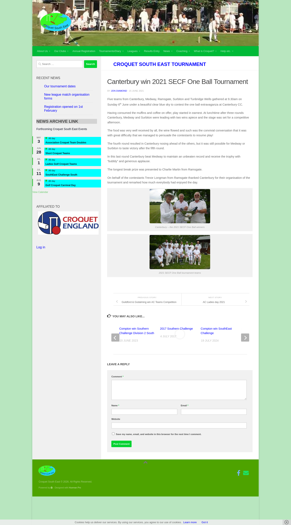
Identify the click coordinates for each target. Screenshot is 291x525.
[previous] (115, 337)
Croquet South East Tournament (159, 64)
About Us (42, 51)
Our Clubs (60, 51)
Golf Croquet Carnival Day (60, 185)
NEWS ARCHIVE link (57, 121)
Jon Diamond (119, 91)
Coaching (182, 51)
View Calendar (40, 192)
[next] (245, 337)
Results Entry (152, 51)
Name (115, 405)
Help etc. (225, 51)
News (166, 51)
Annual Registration (83, 51)
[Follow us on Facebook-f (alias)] (238, 473)
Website (115, 419)
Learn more (190, 522)
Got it (204, 522)
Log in (40, 247)
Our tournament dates (60, 86)
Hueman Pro (75, 487)
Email (185, 405)
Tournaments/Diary (110, 51)
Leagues (133, 51)
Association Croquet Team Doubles (65, 142)
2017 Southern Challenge (176, 328)
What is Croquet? (204, 51)
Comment (117, 376)
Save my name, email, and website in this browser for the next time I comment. (158, 434)
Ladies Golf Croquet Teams (61, 164)
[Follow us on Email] (246, 473)
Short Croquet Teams (57, 153)
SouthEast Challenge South (61, 174)
